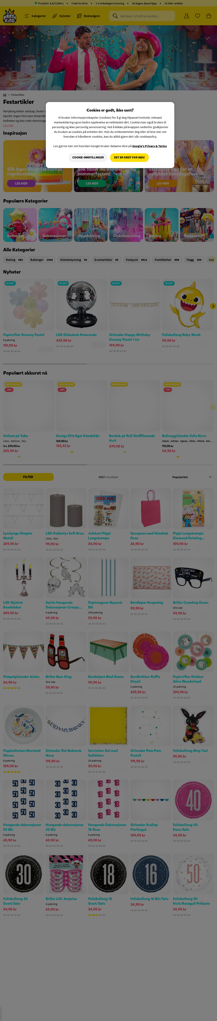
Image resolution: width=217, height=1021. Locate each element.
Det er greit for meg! (129, 157)
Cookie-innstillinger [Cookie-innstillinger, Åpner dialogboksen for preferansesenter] (88, 157)
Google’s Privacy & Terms (149, 146)
